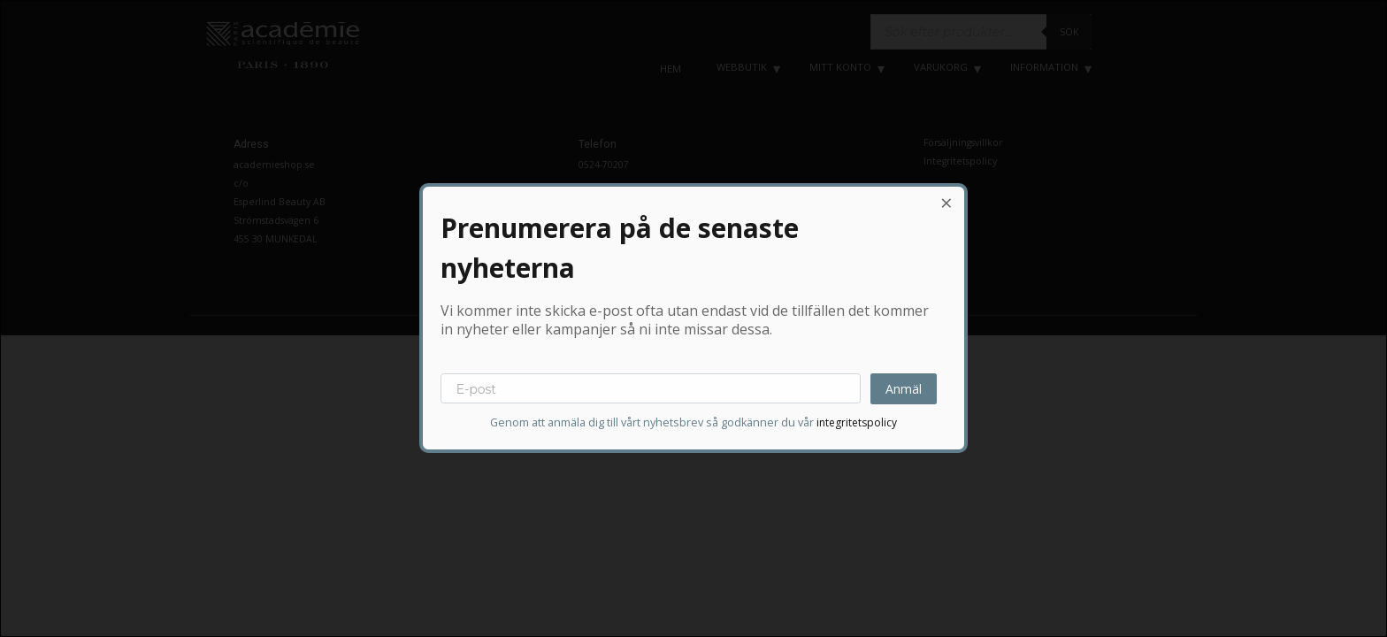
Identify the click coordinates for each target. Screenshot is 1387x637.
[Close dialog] (946, 204)
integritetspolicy (856, 423)
